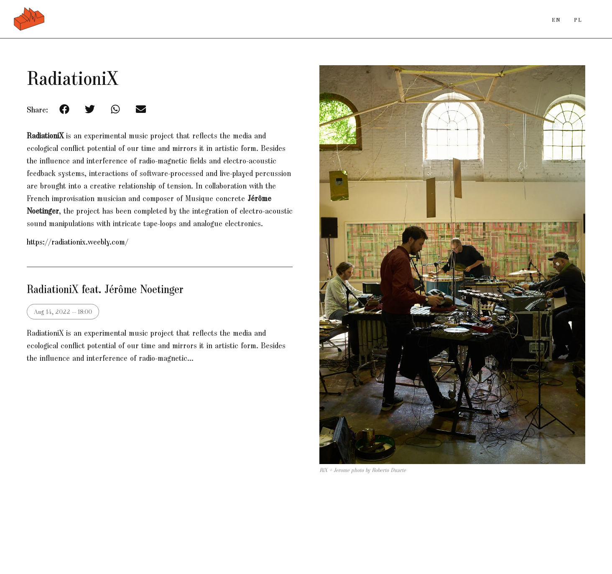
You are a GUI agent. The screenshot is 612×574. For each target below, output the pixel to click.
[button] (64, 108)
